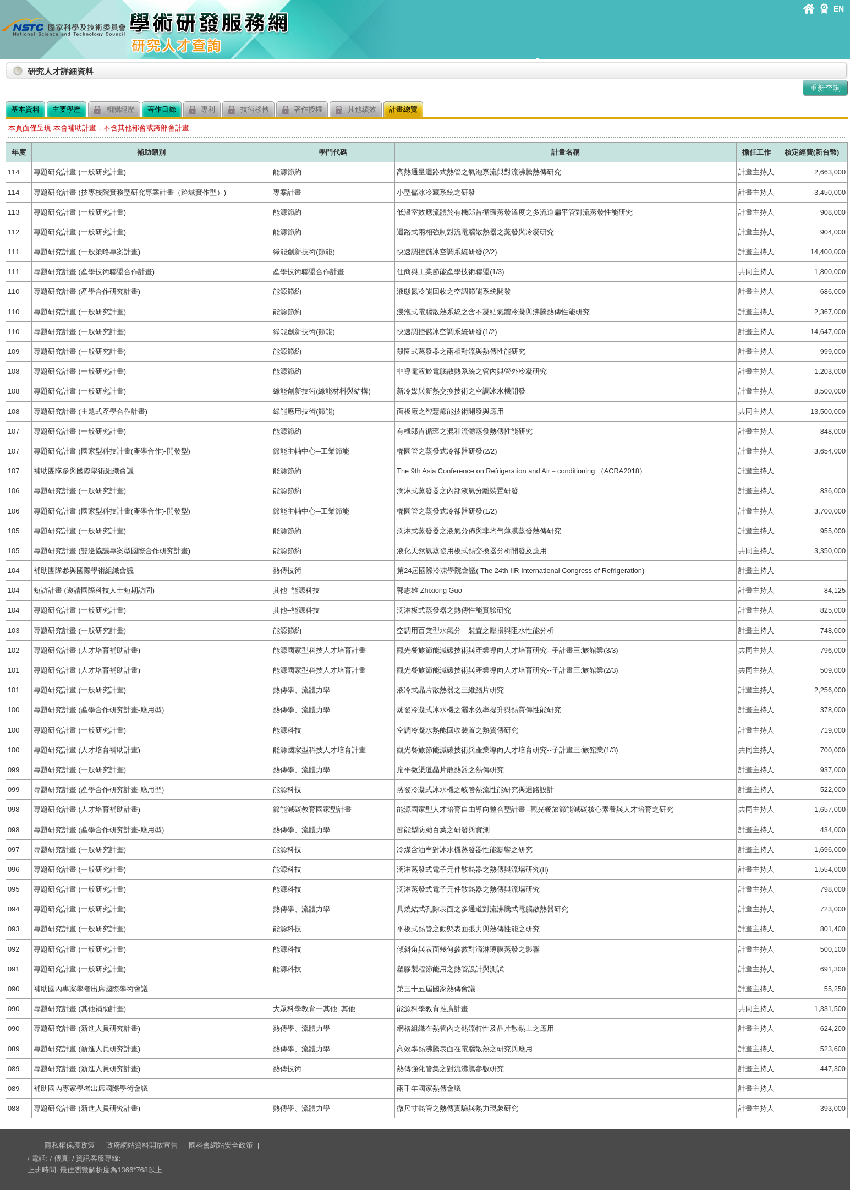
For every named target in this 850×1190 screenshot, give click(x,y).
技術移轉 (248, 109)
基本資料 (25, 109)
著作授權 (302, 109)
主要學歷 (66, 109)
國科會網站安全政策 (221, 1145)
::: (8, 67)
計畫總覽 (403, 109)
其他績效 (355, 109)
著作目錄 (161, 109)
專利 (202, 109)
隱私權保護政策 (70, 1145)
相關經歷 (114, 109)
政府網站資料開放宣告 (142, 1145)
